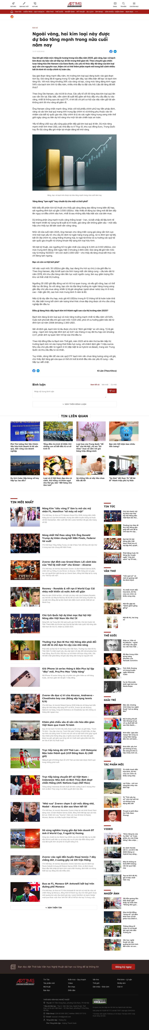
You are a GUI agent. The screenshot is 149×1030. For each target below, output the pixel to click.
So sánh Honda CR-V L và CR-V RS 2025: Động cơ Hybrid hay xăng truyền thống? (130, 852)
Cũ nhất (114, 385)
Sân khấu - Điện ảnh (114, 12)
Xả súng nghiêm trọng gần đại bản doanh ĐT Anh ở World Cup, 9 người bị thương (68, 832)
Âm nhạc (99, 12)
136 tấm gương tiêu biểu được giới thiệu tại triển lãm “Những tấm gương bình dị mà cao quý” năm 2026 (130, 903)
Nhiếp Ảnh (70, 12)
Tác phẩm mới (114, 764)
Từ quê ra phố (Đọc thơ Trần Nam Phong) (130, 813)
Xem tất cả (95, 385)
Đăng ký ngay (123, 966)
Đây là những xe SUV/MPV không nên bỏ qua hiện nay (129, 865)
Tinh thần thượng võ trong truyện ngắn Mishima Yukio (130, 671)
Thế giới (59, 12)
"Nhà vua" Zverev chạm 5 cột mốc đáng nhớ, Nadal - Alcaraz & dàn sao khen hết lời (68, 805)
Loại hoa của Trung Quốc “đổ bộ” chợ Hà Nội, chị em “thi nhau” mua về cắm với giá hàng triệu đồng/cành (89, 447)
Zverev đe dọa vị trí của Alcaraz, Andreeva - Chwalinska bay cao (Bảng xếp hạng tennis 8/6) (68, 698)
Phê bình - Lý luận (124, 979)
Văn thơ (50, 12)
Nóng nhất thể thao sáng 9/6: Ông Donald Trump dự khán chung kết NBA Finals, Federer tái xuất (69, 538)
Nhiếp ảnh (111, 893)
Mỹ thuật (81, 12)
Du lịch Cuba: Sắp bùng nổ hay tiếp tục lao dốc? (24, 479)
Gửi (112, 391)
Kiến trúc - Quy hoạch (34, 12)
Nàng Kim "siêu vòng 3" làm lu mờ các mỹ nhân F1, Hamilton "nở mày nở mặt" (66, 510)
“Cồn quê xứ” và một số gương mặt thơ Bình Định (130, 578)
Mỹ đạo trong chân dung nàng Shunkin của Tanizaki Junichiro (130, 657)
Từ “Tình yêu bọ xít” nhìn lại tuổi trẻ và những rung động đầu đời (130, 800)
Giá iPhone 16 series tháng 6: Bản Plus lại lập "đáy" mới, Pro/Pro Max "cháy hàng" (68, 670)
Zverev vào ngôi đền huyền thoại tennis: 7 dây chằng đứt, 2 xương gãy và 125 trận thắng (69, 858)
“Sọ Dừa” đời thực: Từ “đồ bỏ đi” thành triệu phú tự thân (122, 479)
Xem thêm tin (55, 907)
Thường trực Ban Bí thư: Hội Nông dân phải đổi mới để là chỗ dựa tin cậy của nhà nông (69, 643)
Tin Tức (18, 12)
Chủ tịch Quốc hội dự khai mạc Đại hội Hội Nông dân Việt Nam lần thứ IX (66, 617)
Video (108, 829)
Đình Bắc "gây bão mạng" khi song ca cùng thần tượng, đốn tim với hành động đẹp (130, 737)
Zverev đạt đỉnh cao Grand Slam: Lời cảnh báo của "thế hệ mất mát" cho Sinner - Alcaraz (69, 563)
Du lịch (90, 12)
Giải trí (110, 700)
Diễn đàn (71, 990)
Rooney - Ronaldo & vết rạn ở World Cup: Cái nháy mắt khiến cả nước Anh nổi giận (68, 590)
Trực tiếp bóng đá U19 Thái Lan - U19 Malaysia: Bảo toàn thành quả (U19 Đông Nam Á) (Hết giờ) (69, 753)
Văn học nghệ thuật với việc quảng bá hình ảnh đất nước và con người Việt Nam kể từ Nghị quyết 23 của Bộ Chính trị (130, 946)
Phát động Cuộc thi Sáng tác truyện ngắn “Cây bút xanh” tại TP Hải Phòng (130, 557)
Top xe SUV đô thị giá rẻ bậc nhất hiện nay (130, 878)
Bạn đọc (129, 12)
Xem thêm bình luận (75, 404)
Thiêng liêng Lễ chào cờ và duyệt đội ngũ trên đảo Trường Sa (130, 929)
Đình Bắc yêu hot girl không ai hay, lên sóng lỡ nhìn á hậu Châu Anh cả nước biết (130, 751)
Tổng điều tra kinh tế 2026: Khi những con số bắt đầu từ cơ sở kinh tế (57, 446)
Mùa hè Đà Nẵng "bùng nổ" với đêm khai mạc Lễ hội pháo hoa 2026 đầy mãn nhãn (130, 916)
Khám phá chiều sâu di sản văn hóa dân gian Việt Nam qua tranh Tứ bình (68, 723)
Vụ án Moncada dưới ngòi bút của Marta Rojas (130, 684)
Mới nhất (105, 385)
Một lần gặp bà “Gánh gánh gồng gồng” (130, 606)
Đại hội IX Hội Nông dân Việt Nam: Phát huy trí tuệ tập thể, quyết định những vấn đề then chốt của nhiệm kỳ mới (130, 545)
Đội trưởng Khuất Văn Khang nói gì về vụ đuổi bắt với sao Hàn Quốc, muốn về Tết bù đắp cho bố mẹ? (130, 724)
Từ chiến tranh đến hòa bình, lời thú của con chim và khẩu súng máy (130, 593)
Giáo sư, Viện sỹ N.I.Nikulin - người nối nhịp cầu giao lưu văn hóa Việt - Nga (130, 644)
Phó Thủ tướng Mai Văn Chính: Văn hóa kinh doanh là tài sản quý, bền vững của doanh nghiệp (24, 447)
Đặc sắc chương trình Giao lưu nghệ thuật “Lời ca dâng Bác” (131, 708)
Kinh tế (35, 28)
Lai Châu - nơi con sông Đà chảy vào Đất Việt (130, 785)
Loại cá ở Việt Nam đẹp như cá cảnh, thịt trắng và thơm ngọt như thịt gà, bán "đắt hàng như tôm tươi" (57, 481)
